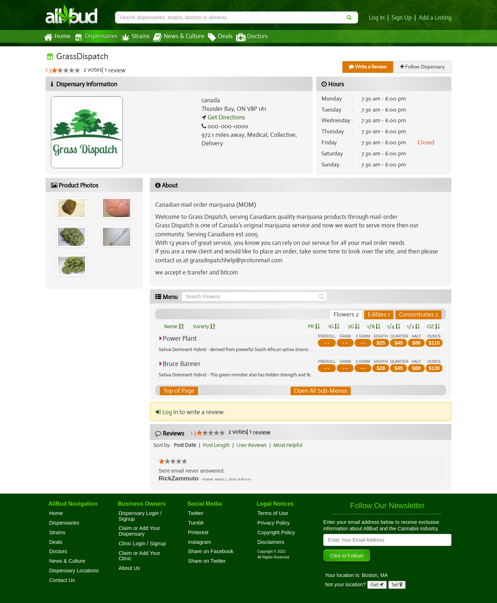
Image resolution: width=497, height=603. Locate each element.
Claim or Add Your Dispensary (139, 531)
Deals (215, 37)
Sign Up (403, 17)
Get (377, 585)
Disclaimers (270, 542)
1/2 (413, 326)
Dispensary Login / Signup (140, 516)
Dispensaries (94, 37)
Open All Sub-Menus (320, 391)
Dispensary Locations (74, 570)
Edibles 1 (379, 314)
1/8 (373, 326)
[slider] (66, 70)
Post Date (185, 445)
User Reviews (253, 445)
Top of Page (178, 391)
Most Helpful (290, 445)
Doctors (245, 37)
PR (313, 326)
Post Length (217, 445)
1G (333, 326)
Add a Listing (435, 17)
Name (174, 326)
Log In (378, 17)
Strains (133, 37)
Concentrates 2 (418, 314)
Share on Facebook (211, 552)
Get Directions (225, 117)
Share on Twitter (207, 561)
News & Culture (174, 37)
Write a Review (368, 67)
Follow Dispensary (423, 67)
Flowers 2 (347, 314)
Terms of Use (272, 513)
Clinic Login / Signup (142, 543)
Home (57, 37)
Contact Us (62, 580)
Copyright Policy (276, 532)
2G (353, 326)
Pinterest (198, 532)
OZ (433, 326)
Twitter (195, 513)
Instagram (199, 542)
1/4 (393, 326)
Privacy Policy (273, 523)
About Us (129, 568)
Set (397, 585)
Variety (204, 326)
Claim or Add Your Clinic (139, 556)
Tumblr (196, 523)
